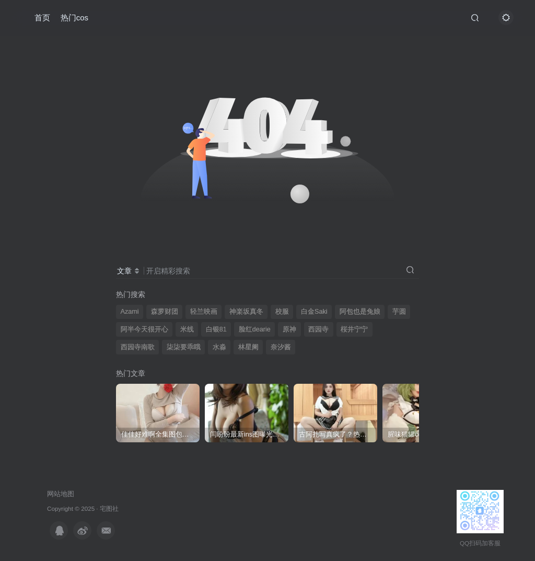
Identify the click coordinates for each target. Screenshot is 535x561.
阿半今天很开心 (144, 329)
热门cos (74, 17)
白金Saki (314, 311)
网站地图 (60, 494)
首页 (42, 17)
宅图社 (109, 508)
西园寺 (318, 329)
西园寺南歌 (138, 347)
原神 (289, 329)
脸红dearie (255, 329)
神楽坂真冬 (246, 311)
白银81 (216, 329)
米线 (187, 329)
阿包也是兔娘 (360, 311)
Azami (130, 311)
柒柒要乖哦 (184, 347)
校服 (282, 311)
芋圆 (399, 311)
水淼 (219, 347)
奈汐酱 (281, 347)
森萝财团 (164, 311)
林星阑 (248, 347)
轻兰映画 (203, 311)
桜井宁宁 (354, 329)
